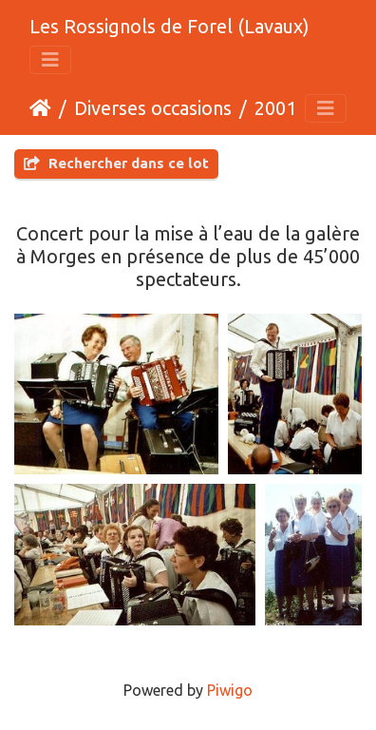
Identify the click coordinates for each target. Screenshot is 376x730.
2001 (275, 108)
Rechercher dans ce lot (116, 163)
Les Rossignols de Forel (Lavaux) (169, 26)
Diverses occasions (153, 108)
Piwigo (230, 690)
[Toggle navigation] (50, 60)
